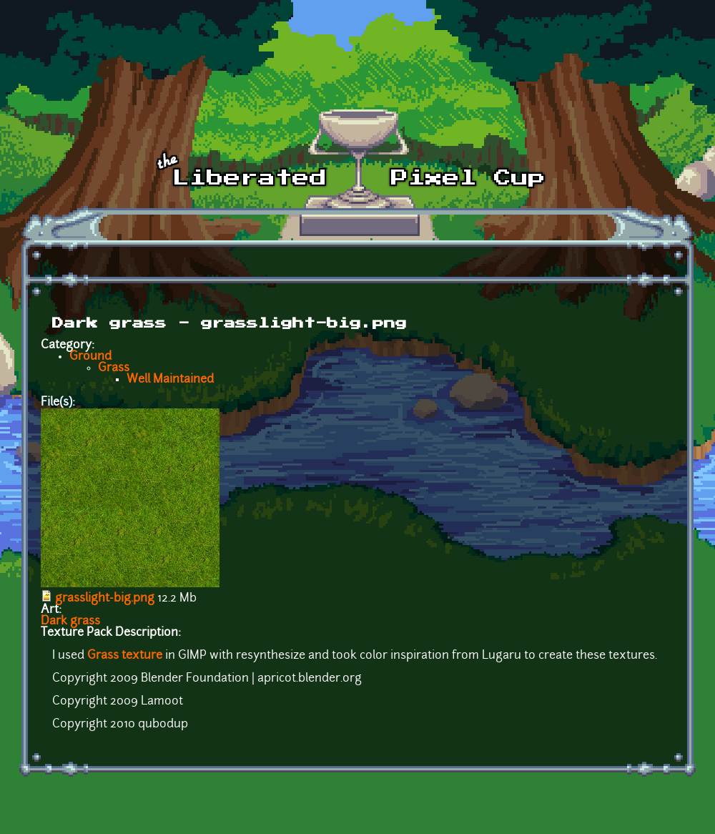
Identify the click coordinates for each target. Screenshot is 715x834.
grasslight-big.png (104, 598)
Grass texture (123, 656)
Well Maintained (170, 380)
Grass (113, 368)
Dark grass (70, 621)
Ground (90, 357)
